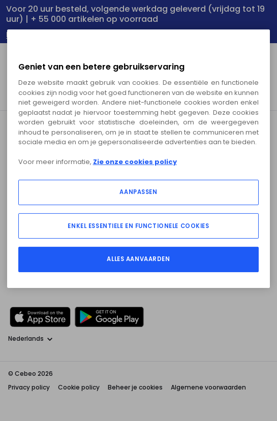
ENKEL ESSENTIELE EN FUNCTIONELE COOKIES (138, 226)
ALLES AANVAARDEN (138, 259)
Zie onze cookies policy (135, 162)
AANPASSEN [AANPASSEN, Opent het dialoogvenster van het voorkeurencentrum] (138, 192)
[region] (138, 158)
